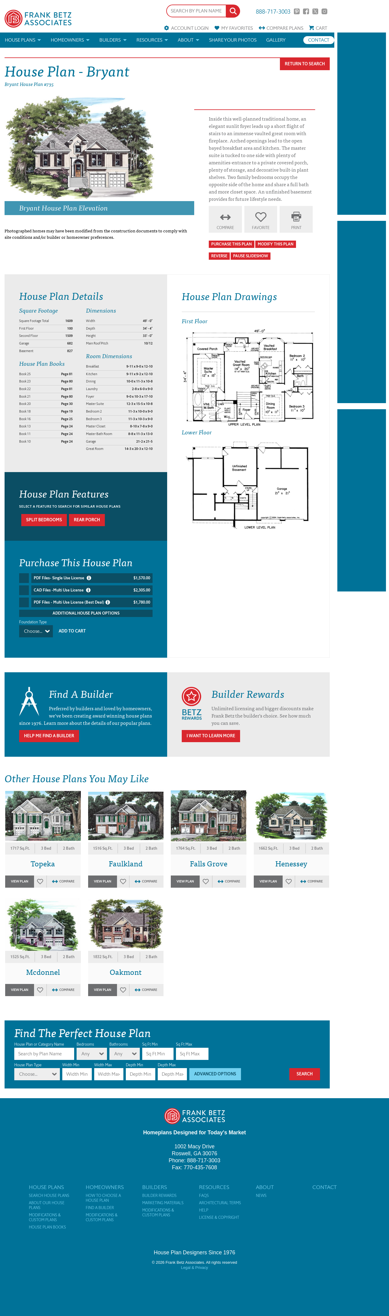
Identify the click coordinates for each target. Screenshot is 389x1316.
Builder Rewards (159, 1189)
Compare (285, 28)
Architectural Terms (220, 1197)
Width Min (70, 1059)
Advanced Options (215, 1068)
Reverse (219, 256)
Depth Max (167, 1059)
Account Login (190, 28)
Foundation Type (33, 622)
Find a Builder (100, 1202)
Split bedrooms (44, 520)
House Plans (20, 40)
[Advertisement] (361, 124)
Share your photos (232, 40)
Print (296, 227)
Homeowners (67, 40)
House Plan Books (47, 1221)
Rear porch (87, 520)
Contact (318, 40)
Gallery (276, 40)
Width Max (103, 1059)
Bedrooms (85, 1038)
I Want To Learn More (211, 730)
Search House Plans (49, 1189)
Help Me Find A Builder (49, 730)
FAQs (204, 1189)
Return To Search (305, 64)
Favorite (261, 227)
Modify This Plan (276, 244)
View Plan (19, 875)
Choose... (33, 631)
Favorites (237, 28)
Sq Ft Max (184, 1038)
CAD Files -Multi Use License (92, 590)
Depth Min (134, 1059)
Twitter (315, 11)
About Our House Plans (46, 1200)
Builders (110, 40)
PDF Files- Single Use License (92, 578)
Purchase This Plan (231, 244)
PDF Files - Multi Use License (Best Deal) (92, 602)
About (186, 40)
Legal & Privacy (194, 1261)
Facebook (306, 11)
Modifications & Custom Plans (45, 1212)
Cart (321, 28)
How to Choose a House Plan (103, 1192)
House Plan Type (28, 1059)
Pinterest (297, 11)
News (261, 1189)
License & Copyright (219, 1211)
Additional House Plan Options (86, 613)
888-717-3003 (273, 11)
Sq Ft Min (150, 1038)
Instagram (324, 11)
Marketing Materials (163, 1197)
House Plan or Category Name (39, 1038)
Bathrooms (118, 1038)
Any (85, 1048)
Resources (149, 40)
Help (203, 1204)
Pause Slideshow (250, 256)
